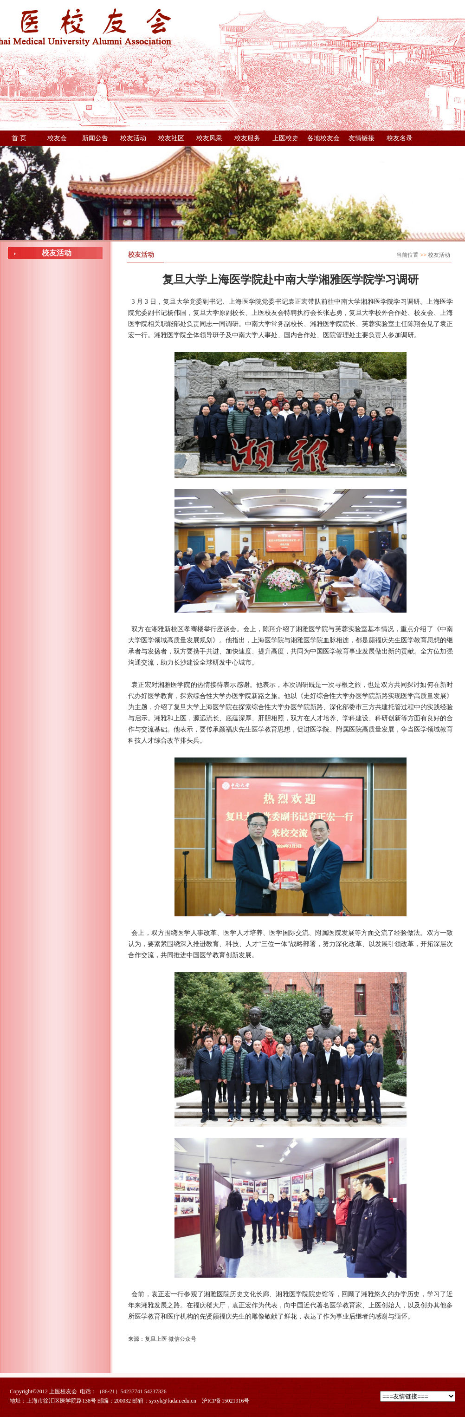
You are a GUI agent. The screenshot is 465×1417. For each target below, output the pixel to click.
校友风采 (209, 138)
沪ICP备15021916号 (226, 1400)
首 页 (19, 138)
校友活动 (133, 138)
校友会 (57, 138)
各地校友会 (323, 138)
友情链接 (362, 138)
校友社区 (171, 138)
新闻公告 (95, 138)
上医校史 (285, 138)
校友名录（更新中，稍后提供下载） (399, 140)
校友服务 (247, 138)
